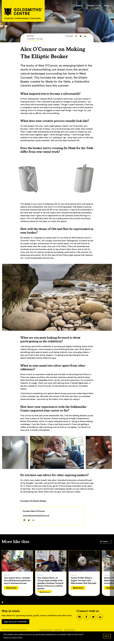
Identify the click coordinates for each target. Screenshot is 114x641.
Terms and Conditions (46, 630)
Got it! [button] (107, 636)
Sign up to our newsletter (15, 621)
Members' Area (94, 5)
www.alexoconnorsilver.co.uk (36, 515)
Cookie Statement (69, 630)
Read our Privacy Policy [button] (13, 637)
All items (104, 541)
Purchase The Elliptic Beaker (33, 501)
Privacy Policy (58, 630)
